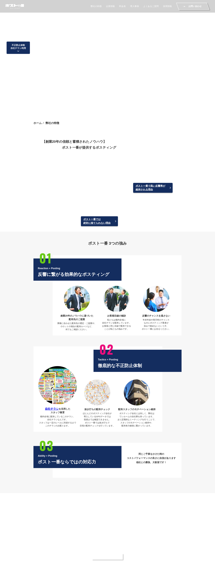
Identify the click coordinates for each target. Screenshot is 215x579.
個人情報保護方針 (83, 559)
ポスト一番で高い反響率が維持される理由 (150, 125)
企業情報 (110, 7)
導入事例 (134, 7)
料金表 (122, 7)
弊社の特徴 (96, 7)
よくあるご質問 (151, 7)
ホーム (37, 47)
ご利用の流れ (143, 555)
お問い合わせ (174, 555)
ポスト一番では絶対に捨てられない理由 (97, 175)
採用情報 (167, 7)
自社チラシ (52, 362)
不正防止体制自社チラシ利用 (18, 25)
